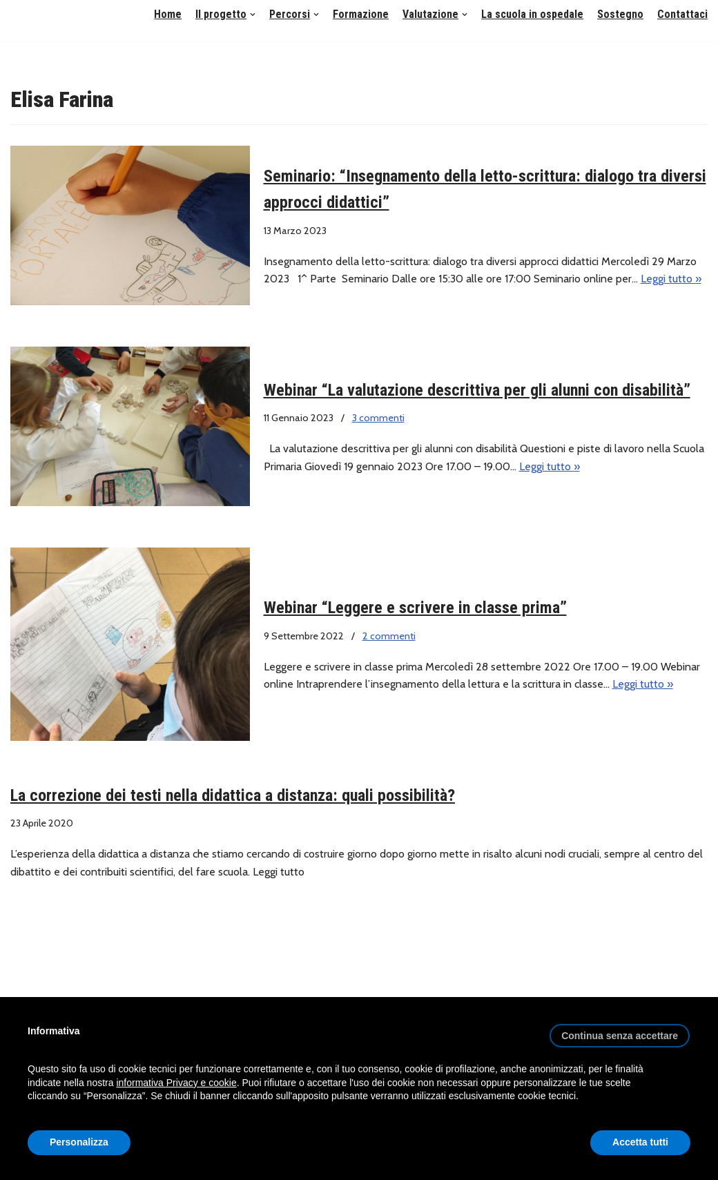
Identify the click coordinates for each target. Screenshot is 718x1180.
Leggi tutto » (671, 278)
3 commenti (378, 418)
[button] (252, 14)
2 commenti (389, 636)
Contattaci (682, 14)
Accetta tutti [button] (640, 1142)
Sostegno (620, 14)
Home (168, 14)
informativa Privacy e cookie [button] (176, 1082)
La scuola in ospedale (532, 14)
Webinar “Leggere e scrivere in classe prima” (415, 607)
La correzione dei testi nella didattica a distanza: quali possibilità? (232, 795)
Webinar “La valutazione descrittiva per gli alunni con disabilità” (477, 390)
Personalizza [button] (79, 1142)
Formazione (361, 14)
